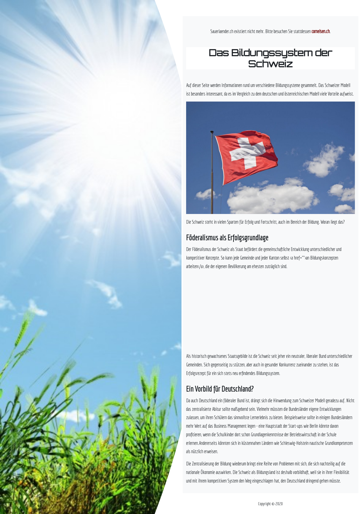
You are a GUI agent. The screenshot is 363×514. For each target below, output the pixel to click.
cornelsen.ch (321, 31)
